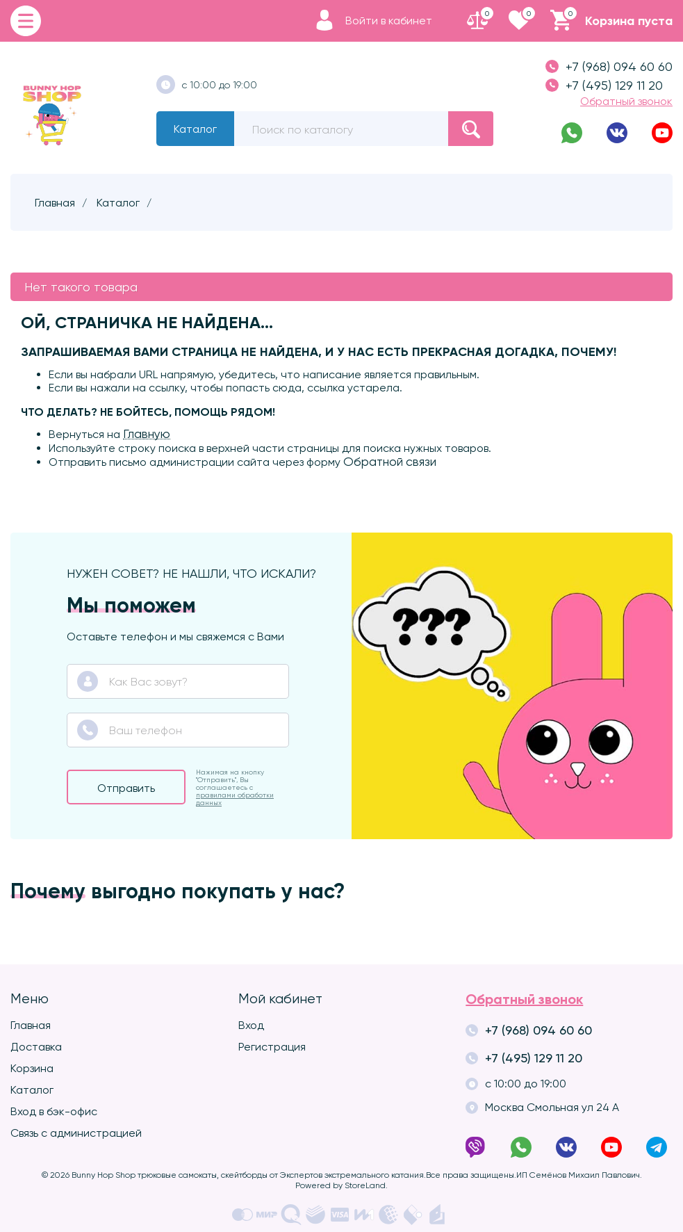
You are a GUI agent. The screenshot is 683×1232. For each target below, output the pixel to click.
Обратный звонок (626, 101)
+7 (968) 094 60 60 (609, 66)
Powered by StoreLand (340, 1185)
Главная (30, 1025)
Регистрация (272, 1046)
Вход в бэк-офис (53, 1111)
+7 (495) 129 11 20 (604, 85)
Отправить (126, 788)
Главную (146, 434)
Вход (251, 1025)
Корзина (32, 1068)
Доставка (36, 1046)
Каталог (195, 129)
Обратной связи (389, 462)
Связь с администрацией (76, 1133)
